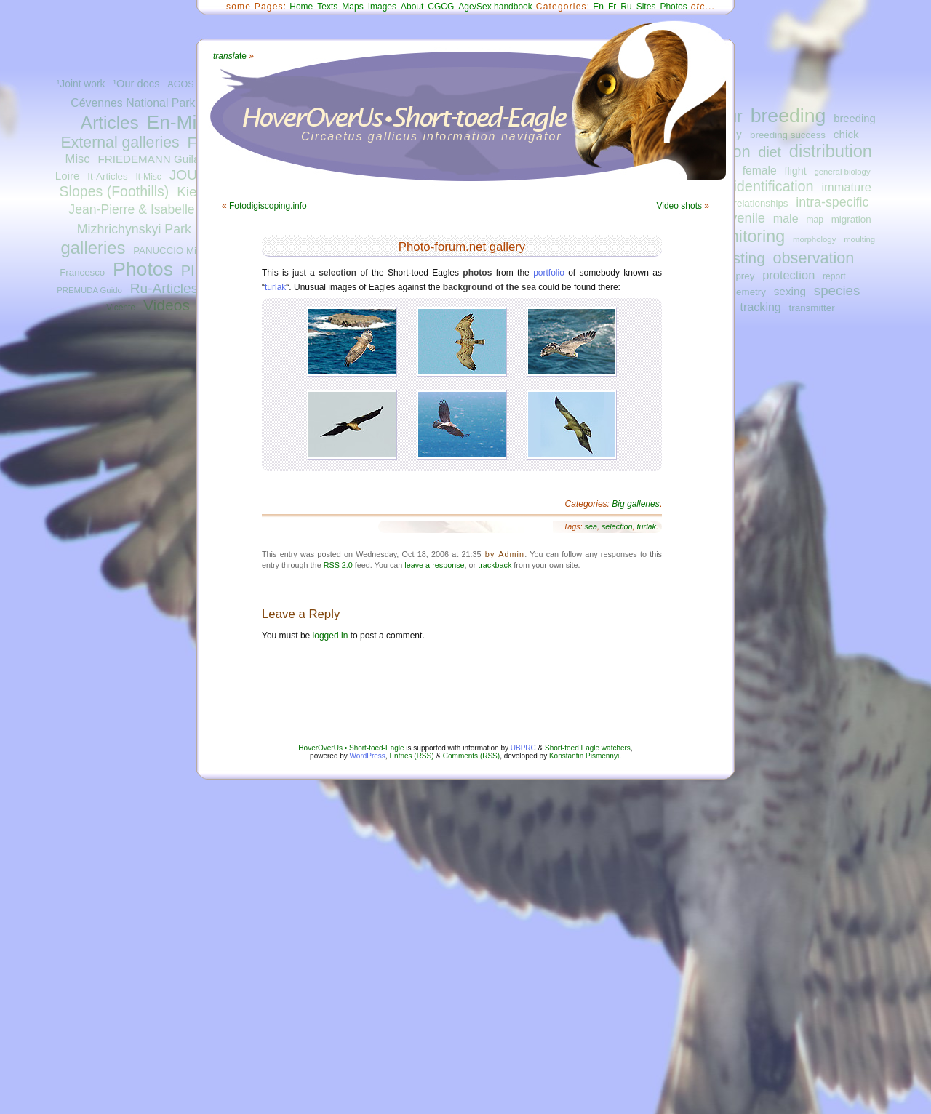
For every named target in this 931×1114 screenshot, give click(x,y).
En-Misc (181, 122)
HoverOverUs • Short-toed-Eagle (351, 748)
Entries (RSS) (411, 756)
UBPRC (523, 748)
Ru (625, 6)
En (598, 6)
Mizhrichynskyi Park (134, 229)
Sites (646, 6)
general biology (842, 171)
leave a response (434, 565)
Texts (327, 6)
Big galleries (635, 504)
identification (773, 186)
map (814, 220)
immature (846, 186)
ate (230, 56)
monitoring (746, 236)
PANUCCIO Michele (176, 250)
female (760, 170)
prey (744, 276)
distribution (830, 151)
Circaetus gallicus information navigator (431, 136)
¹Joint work (81, 84)
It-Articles (107, 176)
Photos (143, 269)
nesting (740, 257)
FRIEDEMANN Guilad (151, 159)
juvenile (742, 217)
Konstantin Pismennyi (584, 756)
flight (796, 171)
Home (301, 6)
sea (591, 526)
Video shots (679, 206)
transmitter (812, 307)
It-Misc (148, 177)
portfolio (548, 273)
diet (770, 152)
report (834, 276)
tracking (760, 306)
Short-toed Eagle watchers (588, 748)
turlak (275, 287)
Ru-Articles (164, 288)
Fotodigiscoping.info (268, 206)
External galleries (120, 142)
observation (814, 258)
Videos (166, 305)
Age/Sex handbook (495, 6)
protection (788, 274)
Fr (612, 6)
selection (617, 526)
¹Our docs (136, 83)
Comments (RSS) (471, 756)
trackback (494, 565)
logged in (330, 635)
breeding (788, 116)
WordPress (367, 756)
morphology (814, 239)
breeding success (788, 134)
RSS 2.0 (338, 565)
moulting (859, 239)
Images (382, 6)
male (786, 218)
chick (846, 134)
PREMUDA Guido (89, 290)
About (412, 6)
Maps (352, 6)
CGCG (441, 6)
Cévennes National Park (133, 103)
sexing (790, 291)
